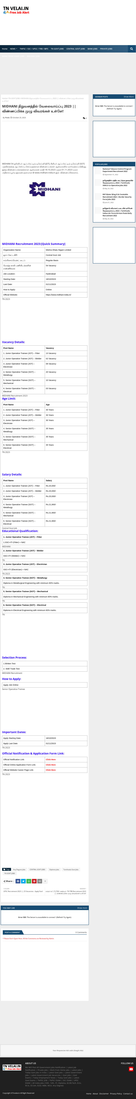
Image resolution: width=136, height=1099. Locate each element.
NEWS (12, 48)
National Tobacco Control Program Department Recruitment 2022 (117, 170)
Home (4, 48)
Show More (129, 96)
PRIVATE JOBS (106, 48)
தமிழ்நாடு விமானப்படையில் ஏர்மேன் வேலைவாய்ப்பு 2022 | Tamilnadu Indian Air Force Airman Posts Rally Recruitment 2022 (117, 212)
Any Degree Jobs (19, 869)
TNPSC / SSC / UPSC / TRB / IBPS (34, 48)
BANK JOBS (92, 48)
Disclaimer (104, 1093)
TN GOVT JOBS (57, 48)
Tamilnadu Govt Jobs (70, 869)
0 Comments (81, 932)
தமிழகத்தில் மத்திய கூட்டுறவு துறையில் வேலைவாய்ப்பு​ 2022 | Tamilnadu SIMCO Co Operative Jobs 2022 (118, 182)
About (95, 1093)
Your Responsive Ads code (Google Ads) (68, 1050)
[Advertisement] (87, 22)
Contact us (128, 1093)
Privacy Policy (116, 1093)
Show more (82, 908)
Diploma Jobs (54, 869)
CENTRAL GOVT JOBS (75, 48)
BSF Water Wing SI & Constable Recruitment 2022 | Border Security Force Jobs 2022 (117, 196)
